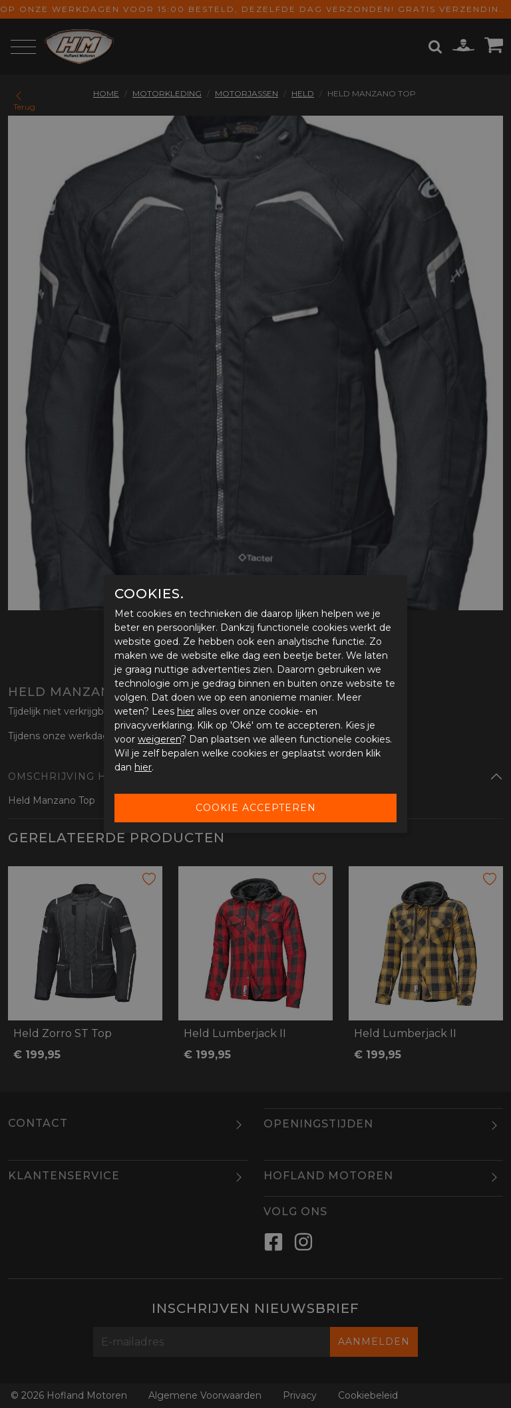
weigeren (159, 739)
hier (185, 711)
